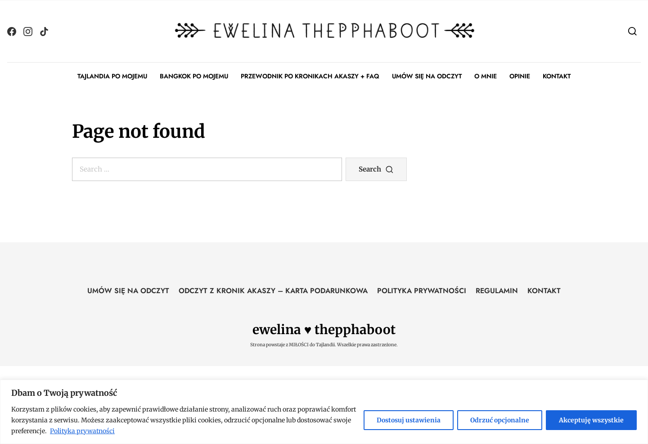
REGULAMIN (497, 290)
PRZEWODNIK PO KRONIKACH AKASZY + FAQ (310, 76)
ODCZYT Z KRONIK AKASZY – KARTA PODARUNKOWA (273, 290)
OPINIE (519, 76)
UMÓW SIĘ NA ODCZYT (427, 76)
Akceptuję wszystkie (591, 420)
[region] (324, 412)
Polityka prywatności (82, 431)
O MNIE (485, 76)
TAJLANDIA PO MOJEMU (112, 76)
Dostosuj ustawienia (409, 420)
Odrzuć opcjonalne (499, 420)
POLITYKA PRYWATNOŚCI (421, 290)
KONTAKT (557, 76)
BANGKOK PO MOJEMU (194, 76)
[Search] (632, 30)
